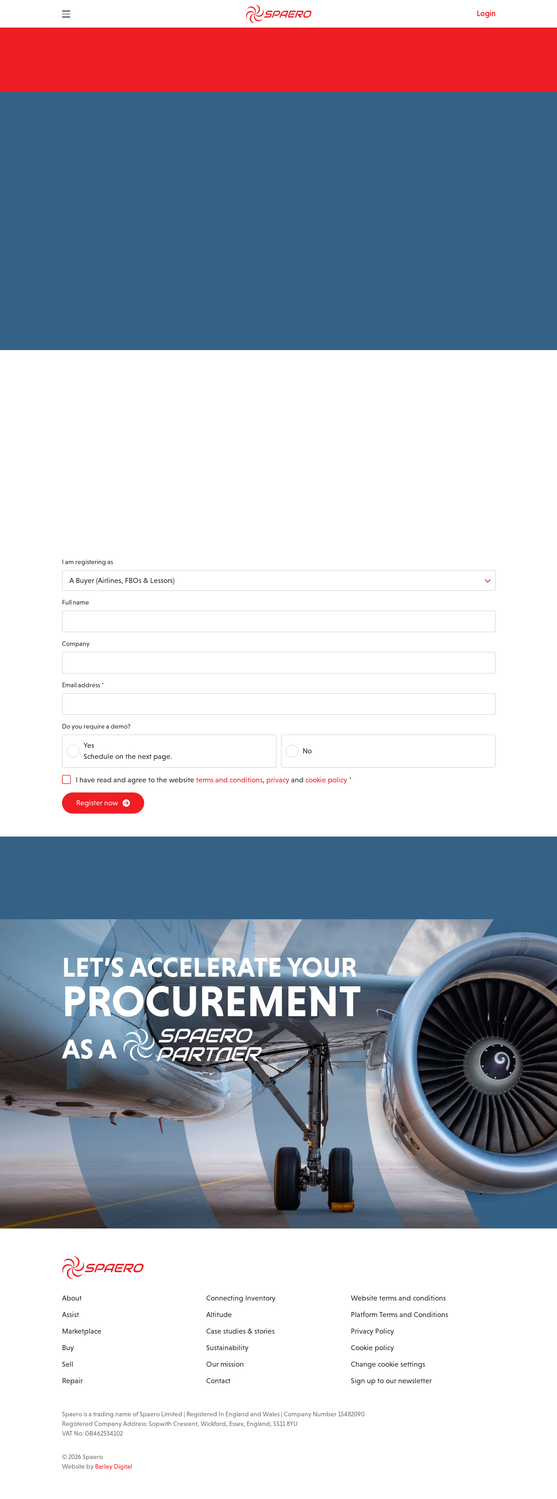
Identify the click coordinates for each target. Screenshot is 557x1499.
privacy (277, 780)
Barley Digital (113, 1466)
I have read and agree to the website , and (214, 780)
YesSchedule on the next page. (128, 750)
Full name (75, 602)
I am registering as (87, 562)
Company (76, 643)
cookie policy (326, 780)
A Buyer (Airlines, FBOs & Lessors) (121, 580)
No (307, 751)
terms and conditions (229, 780)
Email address (83, 685)
